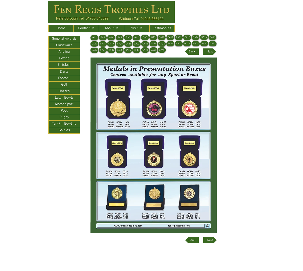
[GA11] (170, 37)
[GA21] (128, 44)
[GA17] (94, 44)
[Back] (192, 51)
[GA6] (128, 37)
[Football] (64, 78)
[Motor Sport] (64, 104)
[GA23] (145, 44)
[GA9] (153, 37)
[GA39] (153, 50)
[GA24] (153, 43)
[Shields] (64, 130)
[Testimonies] (162, 28)
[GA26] (170, 43)
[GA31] (213, 43)
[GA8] (145, 37)
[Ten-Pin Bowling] (64, 124)
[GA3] (103, 37)
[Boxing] (64, 58)
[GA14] (195, 37)
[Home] (61, 28)
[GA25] (162, 44)
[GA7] (136, 37)
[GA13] (187, 37)
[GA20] (120, 44)
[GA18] (103, 44)
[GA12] (179, 37)
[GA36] (128, 50)
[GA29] (196, 43)
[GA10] (162, 37)
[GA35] (120, 50)
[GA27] (179, 43)
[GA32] (94, 50)
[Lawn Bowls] (64, 98)
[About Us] (111, 28)
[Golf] (64, 85)
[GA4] (111, 37)
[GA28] (187, 43)
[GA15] (204, 37)
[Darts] (64, 72)
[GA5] (120, 37)
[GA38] (145, 50)
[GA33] (103, 50)
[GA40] (162, 50)
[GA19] (111, 44)
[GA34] (111, 50)
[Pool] (64, 111)
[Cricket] (64, 65)
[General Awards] (64, 39)
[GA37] (136, 50)
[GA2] (94, 37)
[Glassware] (64, 45)
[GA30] (204, 43)
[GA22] (137, 44)
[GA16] (212, 37)
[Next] (209, 51)
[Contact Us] (86, 28)
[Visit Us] (136, 28)
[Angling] (64, 52)
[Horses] (64, 91)
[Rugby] (64, 117)
